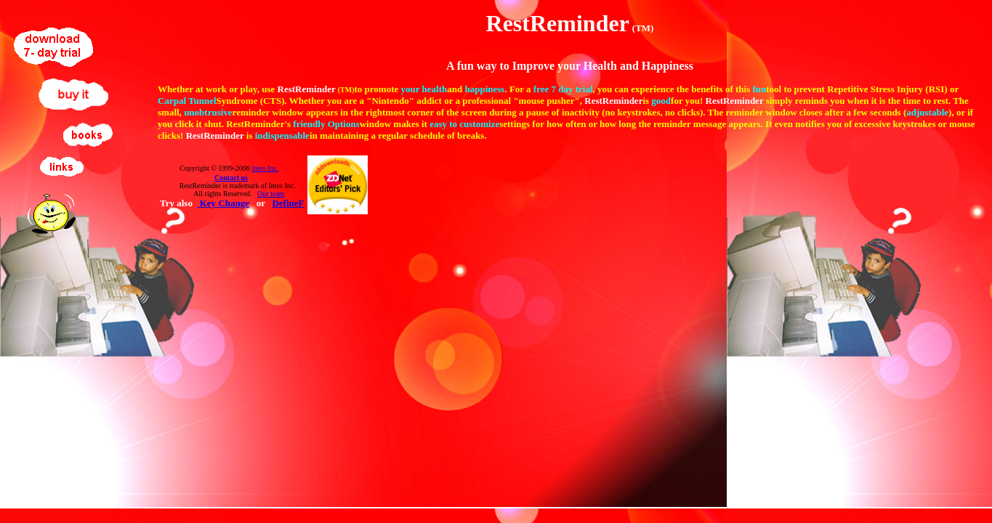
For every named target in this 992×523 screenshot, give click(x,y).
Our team (271, 194)
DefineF (288, 203)
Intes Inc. (264, 168)
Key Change (223, 203)
